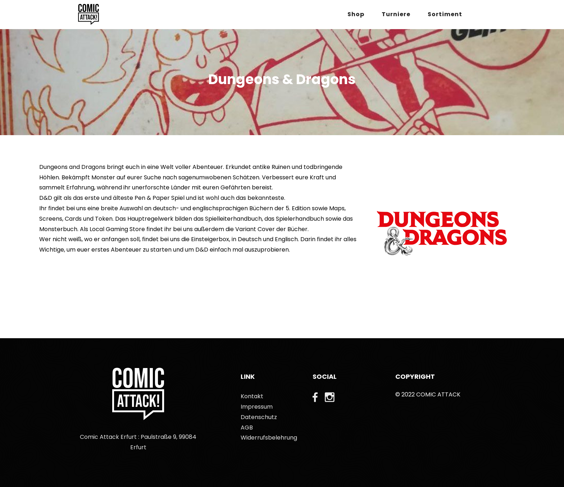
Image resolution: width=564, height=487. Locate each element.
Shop (355, 14)
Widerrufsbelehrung (269, 437)
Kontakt (252, 396)
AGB (247, 427)
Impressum (257, 407)
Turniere (396, 14)
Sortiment (445, 14)
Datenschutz (259, 417)
